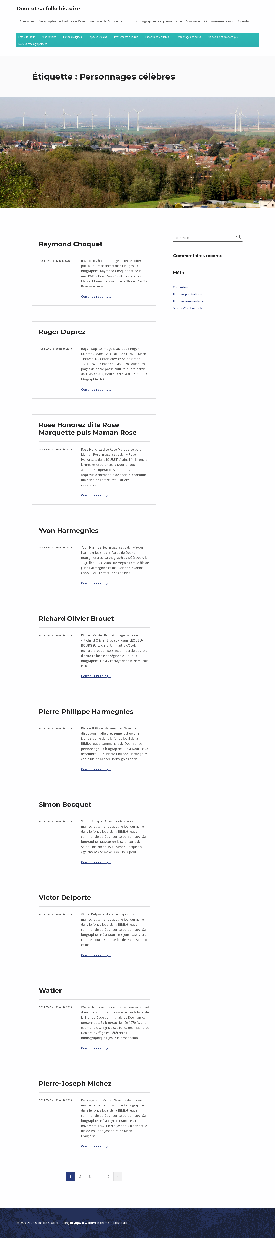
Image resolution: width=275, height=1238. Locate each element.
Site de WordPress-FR (187, 308)
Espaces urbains (98, 37)
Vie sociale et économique (223, 37)
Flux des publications (187, 294)
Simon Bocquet (65, 804)
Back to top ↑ (121, 1223)
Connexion (180, 287)
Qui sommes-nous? (218, 21)
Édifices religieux (72, 37)
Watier (50, 990)
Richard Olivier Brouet (76, 618)
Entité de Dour (26, 37)
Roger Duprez (62, 332)
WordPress (92, 1223)
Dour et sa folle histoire (48, 8)
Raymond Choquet (71, 244)
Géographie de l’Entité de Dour (62, 21)
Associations (49, 37)
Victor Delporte (65, 897)
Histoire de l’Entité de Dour (110, 21)
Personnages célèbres (188, 37)
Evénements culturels (126, 37)
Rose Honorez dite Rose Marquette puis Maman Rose (88, 428)
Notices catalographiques (32, 44)
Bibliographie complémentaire (158, 21)
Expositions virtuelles (157, 37)
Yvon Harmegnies (69, 530)
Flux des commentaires (189, 301)
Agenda (243, 21)
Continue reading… (96, 296)
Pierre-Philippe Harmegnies (86, 711)
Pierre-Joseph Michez (75, 1083)
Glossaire (193, 21)
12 (108, 1176)
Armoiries (27, 21)
